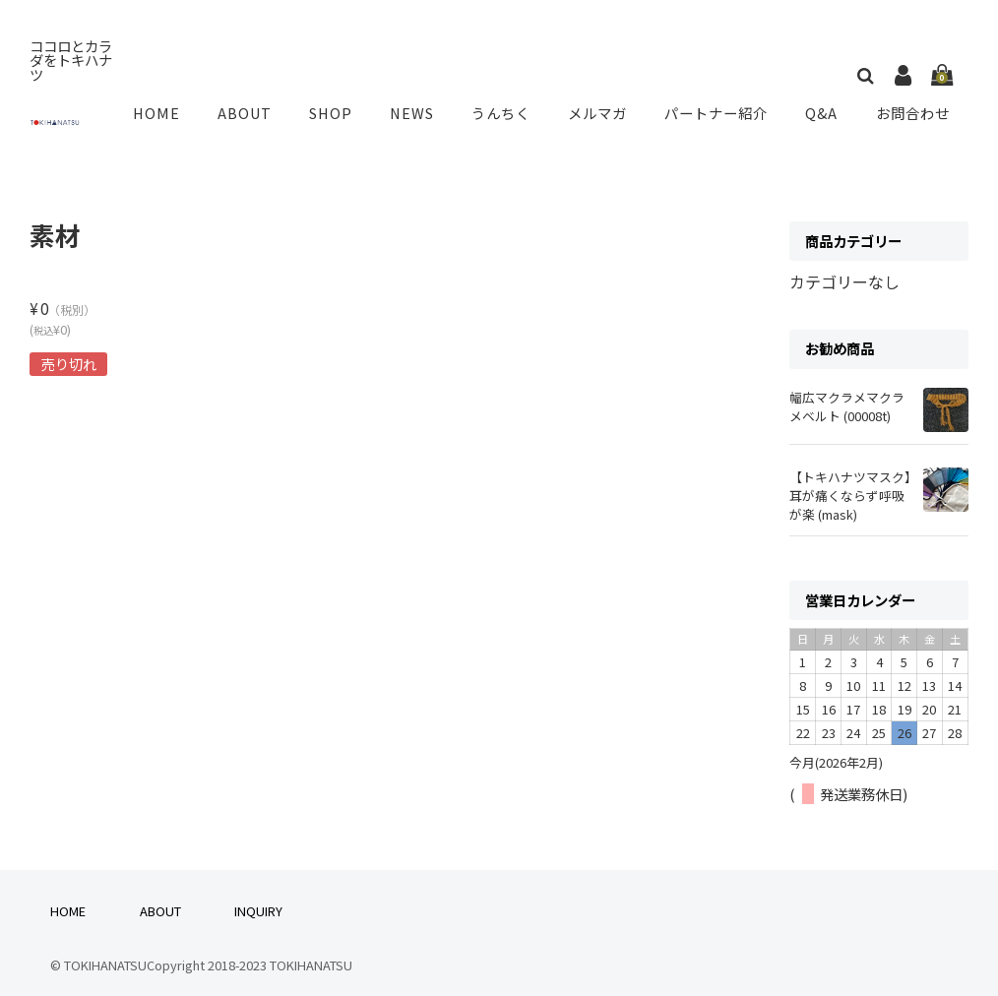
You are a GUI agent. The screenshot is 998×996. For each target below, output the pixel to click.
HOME (176, 106)
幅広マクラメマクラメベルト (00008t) (846, 392)
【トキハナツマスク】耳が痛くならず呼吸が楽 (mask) (850, 481)
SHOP (343, 106)
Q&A (824, 106)
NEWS (421, 106)
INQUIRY (258, 896)
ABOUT (259, 106)
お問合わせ (913, 106)
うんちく (507, 106)
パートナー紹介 (720, 106)
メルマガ (602, 106)
